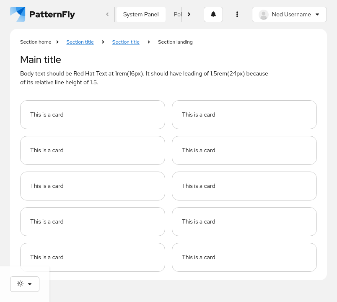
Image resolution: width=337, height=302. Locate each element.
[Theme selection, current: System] (24, 284)
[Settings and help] (237, 14)
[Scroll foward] (189, 14)
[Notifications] (213, 14)
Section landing (175, 42)
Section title (80, 42)
